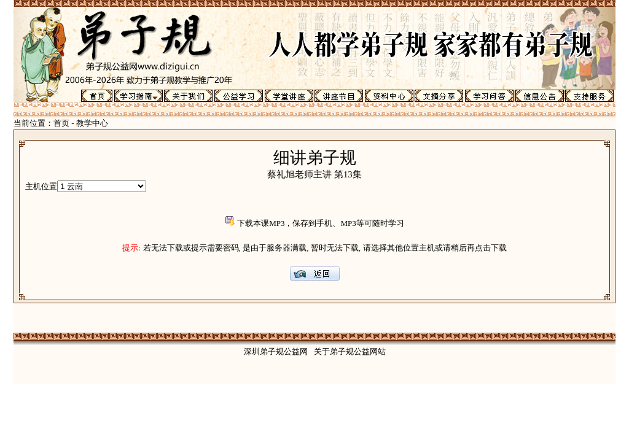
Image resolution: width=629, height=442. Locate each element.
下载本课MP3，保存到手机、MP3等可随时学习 (320, 223)
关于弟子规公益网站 (350, 351)
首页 (61, 123)
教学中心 (92, 123)
